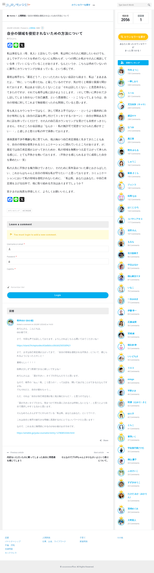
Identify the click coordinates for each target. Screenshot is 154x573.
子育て (83, 538)
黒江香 (131, 138)
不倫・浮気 (10, 545)
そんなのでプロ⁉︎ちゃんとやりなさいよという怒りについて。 (85, 459)
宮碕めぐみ (133, 508)
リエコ (131, 368)
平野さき (132, 391)
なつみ (131, 127)
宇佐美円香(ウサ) (136, 448)
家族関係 (84, 541)
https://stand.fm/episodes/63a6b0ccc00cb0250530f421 (44, 345)
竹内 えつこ (133, 70)
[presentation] (30, 277)
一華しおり (133, 81)
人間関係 (32, 28)
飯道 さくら (133, 173)
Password (12, 256)
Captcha (11, 269)
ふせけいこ (133, 471)
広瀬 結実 (132, 322)
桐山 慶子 (132, 459)
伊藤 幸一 (132, 310)
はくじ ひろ (133, 207)
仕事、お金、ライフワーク (54, 541)
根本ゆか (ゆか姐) (25, 320)
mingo (131, 379)
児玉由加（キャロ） (137, 104)
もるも (131, 242)
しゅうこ (132, 161)
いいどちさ (133, 356)
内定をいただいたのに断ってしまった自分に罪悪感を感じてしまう (31, 459)
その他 (120, 538)
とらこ (131, 425)
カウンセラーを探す (80, 5)
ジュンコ (132, 184)
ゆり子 (131, 413)
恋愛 (7, 538)
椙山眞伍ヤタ (134, 276)
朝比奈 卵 (132, 345)
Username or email (16, 244)
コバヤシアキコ (135, 219)
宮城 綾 (131, 333)
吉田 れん (132, 230)
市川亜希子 (133, 253)
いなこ (131, 287)
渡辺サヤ (132, 116)
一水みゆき (133, 299)
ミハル (131, 93)
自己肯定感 (27, 210)
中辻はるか (133, 265)
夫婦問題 (9, 549)
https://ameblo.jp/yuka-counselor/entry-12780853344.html (45, 432)
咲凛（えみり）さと (137, 402)
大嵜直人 (132, 520)
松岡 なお (132, 196)
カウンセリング (14, 210)
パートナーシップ (13, 541)
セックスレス (11, 553)
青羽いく (132, 436)
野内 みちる (133, 150)
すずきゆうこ (134, 482)
